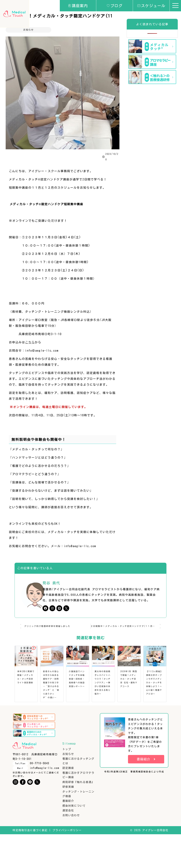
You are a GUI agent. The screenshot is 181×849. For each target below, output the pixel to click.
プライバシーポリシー (67, 845)
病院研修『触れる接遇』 (78, 797)
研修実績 (68, 801)
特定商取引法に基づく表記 (30, 845)
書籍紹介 (68, 815)
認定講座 (68, 782)
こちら (30, 342)
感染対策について (74, 820)
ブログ (114, 5)
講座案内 (78, 5)
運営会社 (68, 825)
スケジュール (151, 5)
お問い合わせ (71, 830)
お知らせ (28, 30)
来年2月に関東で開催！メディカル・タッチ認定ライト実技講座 (25, 681)
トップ (66, 764)
